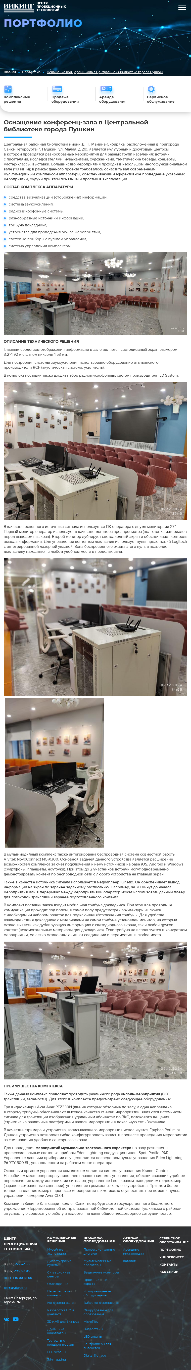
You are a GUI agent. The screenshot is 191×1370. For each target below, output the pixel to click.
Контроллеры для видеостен (97, 1346)
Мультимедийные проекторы (97, 1263)
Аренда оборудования (138, 1239)
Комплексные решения (61, 1239)
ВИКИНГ (19, 9)
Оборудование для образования (98, 1312)
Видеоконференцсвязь (101, 1302)
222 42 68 (17, 1264)
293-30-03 (17, 1270)
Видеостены (93, 1329)
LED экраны (56, 1352)
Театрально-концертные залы (60, 1342)
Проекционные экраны (95, 1281)
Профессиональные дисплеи (99, 1251)
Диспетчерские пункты (59, 1263)
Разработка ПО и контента (60, 1312)
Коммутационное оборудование (97, 1293)
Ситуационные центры (58, 1274)
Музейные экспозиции (56, 1251)
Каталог (129, 1261)
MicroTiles (91, 1321)
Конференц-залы (60, 1302)
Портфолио (31, 72)
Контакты (168, 1264)
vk (6, 1320)
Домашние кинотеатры (56, 1331)
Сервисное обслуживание (174, 1240)
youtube (16, 1320)
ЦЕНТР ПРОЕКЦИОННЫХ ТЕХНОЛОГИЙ (21, 1244)
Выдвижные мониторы (101, 1272)
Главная (10, 72)
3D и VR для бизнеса (63, 1321)
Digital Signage (95, 1355)
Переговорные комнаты (58, 1293)
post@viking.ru (15, 1287)
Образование (57, 1283)
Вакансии (169, 1272)
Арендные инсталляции (133, 1251)
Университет (171, 1257)
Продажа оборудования (99, 1239)
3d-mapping (56, 1359)
